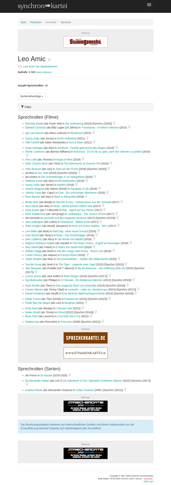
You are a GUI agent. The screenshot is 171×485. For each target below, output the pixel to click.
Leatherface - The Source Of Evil (87, 213)
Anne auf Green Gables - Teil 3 (89, 225)
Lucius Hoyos (33, 276)
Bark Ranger (71, 276)
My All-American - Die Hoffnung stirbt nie (101, 268)
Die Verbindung (74, 123)
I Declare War (64, 308)
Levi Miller (31, 231)
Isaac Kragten (33, 225)
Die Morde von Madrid (71, 239)
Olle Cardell (32, 142)
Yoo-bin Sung (33, 264)
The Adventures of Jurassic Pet (82, 163)
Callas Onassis (84, 390)
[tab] (85, 107)
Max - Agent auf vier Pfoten (78, 210)
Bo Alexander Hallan (37, 380)
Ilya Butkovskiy (34, 280)
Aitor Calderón (33, 239)
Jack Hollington (34, 221)
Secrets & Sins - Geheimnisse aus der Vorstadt (83, 202)
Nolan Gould (32, 312)
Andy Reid (31, 308)
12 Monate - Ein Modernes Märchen (82, 280)
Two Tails (42, 172)
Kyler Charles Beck (36, 163)
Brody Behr (32, 202)
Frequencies (71, 298)
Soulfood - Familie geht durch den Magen (82, 147)
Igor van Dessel (34, 132)
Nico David (31, 247)
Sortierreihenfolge (31, 96)
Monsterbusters (67, 180)
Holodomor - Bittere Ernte (75, 221)
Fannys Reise (69, 255)
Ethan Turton (32, 298)
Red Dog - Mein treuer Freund (70, 231)
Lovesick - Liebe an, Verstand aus (87, 289)
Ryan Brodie (32, 285)
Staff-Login (148, 481)
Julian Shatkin (33, 258)
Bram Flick (31, 316)
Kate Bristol (32, 235)
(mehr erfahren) (44, 72)
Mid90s (61, 184)
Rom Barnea (32, 196)
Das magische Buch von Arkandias (76, 285)
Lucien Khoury (33, 255)
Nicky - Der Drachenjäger (71, 235)
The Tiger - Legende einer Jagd (77, 264)
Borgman (70, 302)
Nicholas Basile (34, 123)
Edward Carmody (35, 127)
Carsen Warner (34, 289)
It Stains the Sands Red (69, 247)
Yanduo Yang (33, 192)
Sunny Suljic (32, 138)
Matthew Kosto (34, 180)
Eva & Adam (76, 142)
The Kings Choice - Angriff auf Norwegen (96, 243)
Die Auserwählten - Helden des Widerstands (82, 258)
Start (23, 22)
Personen (36, 22)
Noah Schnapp (34, 147)
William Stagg (33, 251)
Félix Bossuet (33, 168)
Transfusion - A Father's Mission (100, 127)
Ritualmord (76, 132)
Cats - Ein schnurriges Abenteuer (77, 192)
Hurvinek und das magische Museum (65, 217)
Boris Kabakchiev (35, 213)
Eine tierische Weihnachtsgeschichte (83, 293)
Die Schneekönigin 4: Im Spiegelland (62, 176)
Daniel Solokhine (35, 293)
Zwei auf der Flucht (67, 168)
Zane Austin (32, 210)
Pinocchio (66, 321)
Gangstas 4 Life (79, 188)
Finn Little (31, 159)
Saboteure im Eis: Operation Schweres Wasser (94, 380)
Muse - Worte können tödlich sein (72, 206)
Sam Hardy (32, 206)
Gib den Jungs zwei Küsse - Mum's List (80, 251)
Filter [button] (26, 107)
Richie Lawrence (35, 151)
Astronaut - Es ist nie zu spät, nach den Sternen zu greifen (108, 151)
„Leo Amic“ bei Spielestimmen (38, 66)
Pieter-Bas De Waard (37, 302)
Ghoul (61, 312)
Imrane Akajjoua (34, 188)
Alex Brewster (33, 268)
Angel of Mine (64, 159)
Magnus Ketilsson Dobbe (40, 243)
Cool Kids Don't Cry (68, 316)
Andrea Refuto (33, 390)
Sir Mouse (46, 375)
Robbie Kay (32, 321)
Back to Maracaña (65, 196)
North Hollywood (67, 138)
